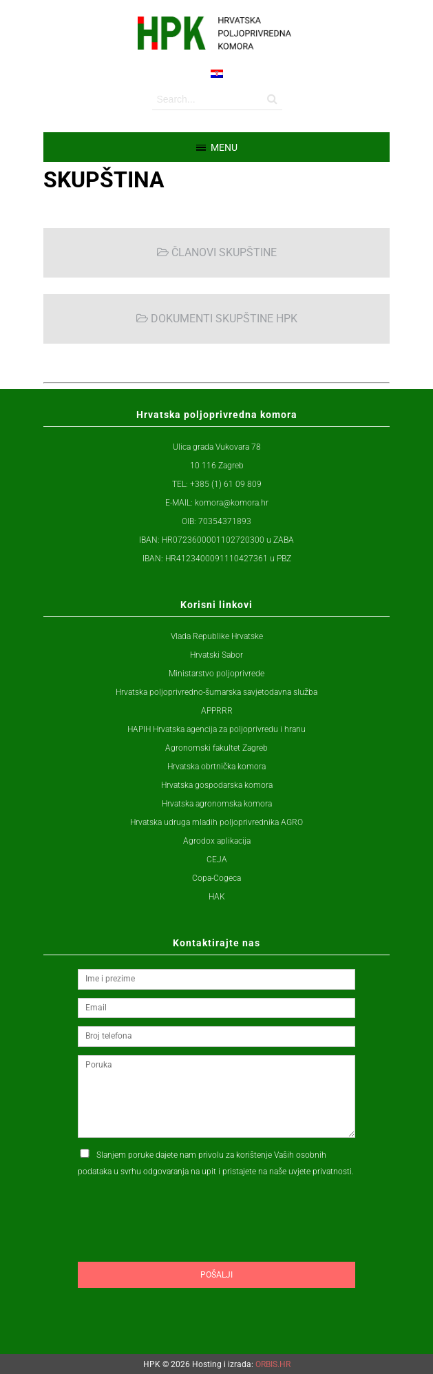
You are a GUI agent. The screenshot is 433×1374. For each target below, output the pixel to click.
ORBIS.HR (273, 1364)
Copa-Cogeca (216, 878)
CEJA (217, 859)
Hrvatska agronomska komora (217, 804)
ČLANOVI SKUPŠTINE (217, 252)
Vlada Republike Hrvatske (217, 636)
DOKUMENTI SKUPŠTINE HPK (216, 318)
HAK (217, 897)
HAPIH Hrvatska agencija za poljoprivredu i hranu (216, 729)
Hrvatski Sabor (216, 655)
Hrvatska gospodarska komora (217, 785)
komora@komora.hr (231, 503)
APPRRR (217, 711)
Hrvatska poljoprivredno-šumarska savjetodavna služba (216, 692)
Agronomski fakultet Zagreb (216, 748)
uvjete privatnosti (320, 1171)
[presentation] (182, 1246)
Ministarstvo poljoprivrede (216, 673)
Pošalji (216, 1275)
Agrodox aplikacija (217, 841)
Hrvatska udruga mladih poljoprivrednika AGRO (216, 822)
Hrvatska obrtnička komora (216, 766)
